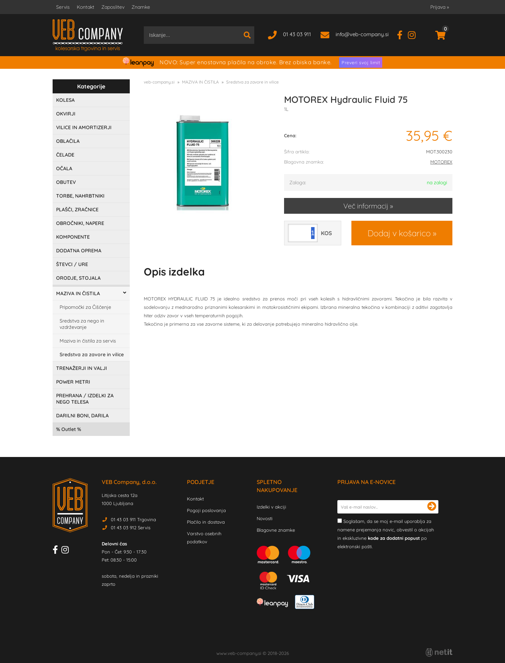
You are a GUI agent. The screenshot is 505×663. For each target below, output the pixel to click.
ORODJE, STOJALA (78, 278)
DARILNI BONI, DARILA (82, 415)
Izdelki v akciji (271, 507)
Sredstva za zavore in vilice (92, 354)
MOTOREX (441, 162)
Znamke (141, 7)
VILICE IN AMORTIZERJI (84, 127)
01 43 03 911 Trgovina (133, 519)
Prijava (439, 7)
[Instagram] (414, 34)
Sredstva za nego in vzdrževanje (82, 324)
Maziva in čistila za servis (88, 341)
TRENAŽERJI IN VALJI (81, 368)
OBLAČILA (68, 141)
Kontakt (85, 7)
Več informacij (365, 205)
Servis (63, 7)
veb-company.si (159, 82)
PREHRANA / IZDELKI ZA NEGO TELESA (85, 398)
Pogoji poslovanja (206, 510)
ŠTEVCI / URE (72, 264)
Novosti (264, 518)
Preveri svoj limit (361, 62)
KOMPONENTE (73, 237)
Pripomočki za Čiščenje (85, 307)
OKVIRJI (65, 114)
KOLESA (65, 100)
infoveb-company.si (362, 34)
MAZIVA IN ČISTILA (78, 293)
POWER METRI (73, 382)
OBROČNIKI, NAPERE (80, 223)
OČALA (64, 168)
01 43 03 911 (297, 34)
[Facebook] (402, 34)
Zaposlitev (112, 7)
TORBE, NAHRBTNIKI (80, 196)
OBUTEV (66, 182)
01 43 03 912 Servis (130, 527)
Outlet (68, 429)
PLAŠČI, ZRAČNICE (77, 209)
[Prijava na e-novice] (431, 506)
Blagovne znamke (276, 530)
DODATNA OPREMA (78, 250)
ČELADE (65, 155)
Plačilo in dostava (206, 522)
